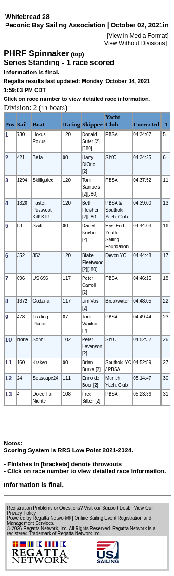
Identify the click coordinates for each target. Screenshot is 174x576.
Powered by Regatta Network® (39, 518)
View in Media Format (138, 35)
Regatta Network (40, 528)
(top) (77, 54)
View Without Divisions (134, 43)
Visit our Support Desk (107, 507)
